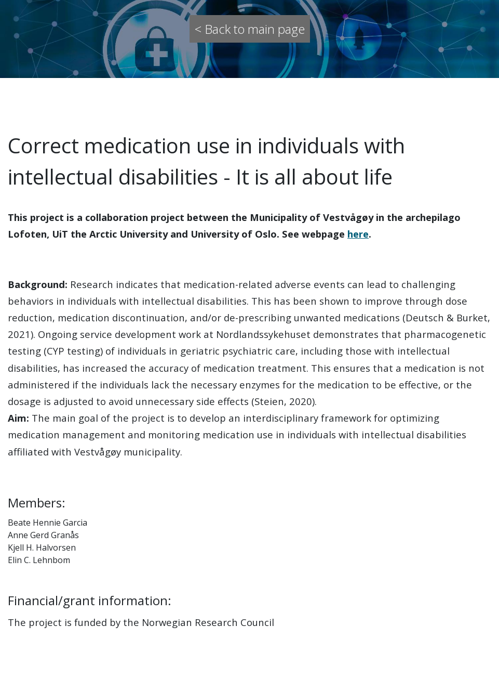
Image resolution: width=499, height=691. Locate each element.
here (358, 233)
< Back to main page (250, 28)
